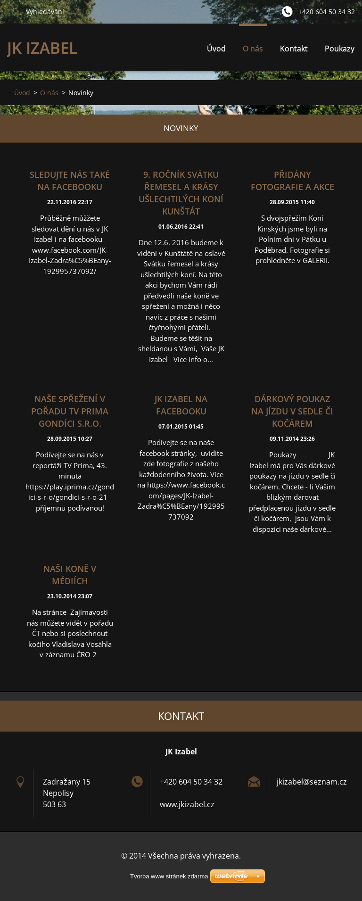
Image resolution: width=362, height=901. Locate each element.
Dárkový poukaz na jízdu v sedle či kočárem (292, 411)
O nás (253, 51)
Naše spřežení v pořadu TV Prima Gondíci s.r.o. (69, 411)
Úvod (216, 48)
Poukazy (339, 48)
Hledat (12, 11)
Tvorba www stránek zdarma (169, 876)
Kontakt (294, 48)
